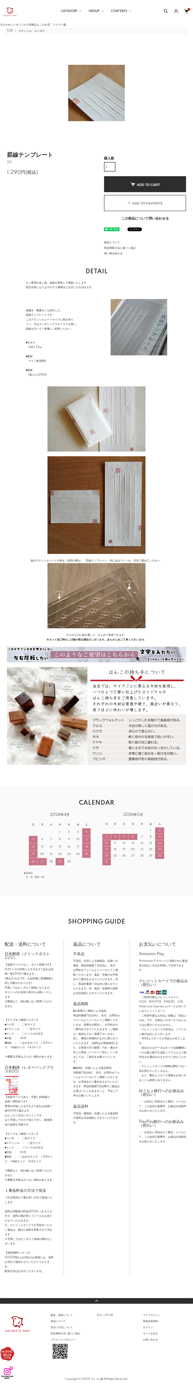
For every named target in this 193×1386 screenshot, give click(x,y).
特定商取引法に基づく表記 (120, 248)
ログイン (148, 1327)
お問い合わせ (150, 1339)
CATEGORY (69, 11)
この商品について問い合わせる (145, 219)
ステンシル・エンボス (31, 30)
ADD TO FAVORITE (145, 203)
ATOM (108, 1315)
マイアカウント (151, 1315)
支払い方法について (62, 1327)
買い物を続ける (113, 253)
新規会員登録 (150, 1321)
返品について (112, 242)
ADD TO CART (145, 184)
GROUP (94, 11)
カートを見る (150, 1333)
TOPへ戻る (96, 1301)
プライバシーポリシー (63, 1339)
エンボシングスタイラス (53, 324)
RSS (99, 1315)
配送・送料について (62, 1315)
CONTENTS (119, 11)
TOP (10, 30)
